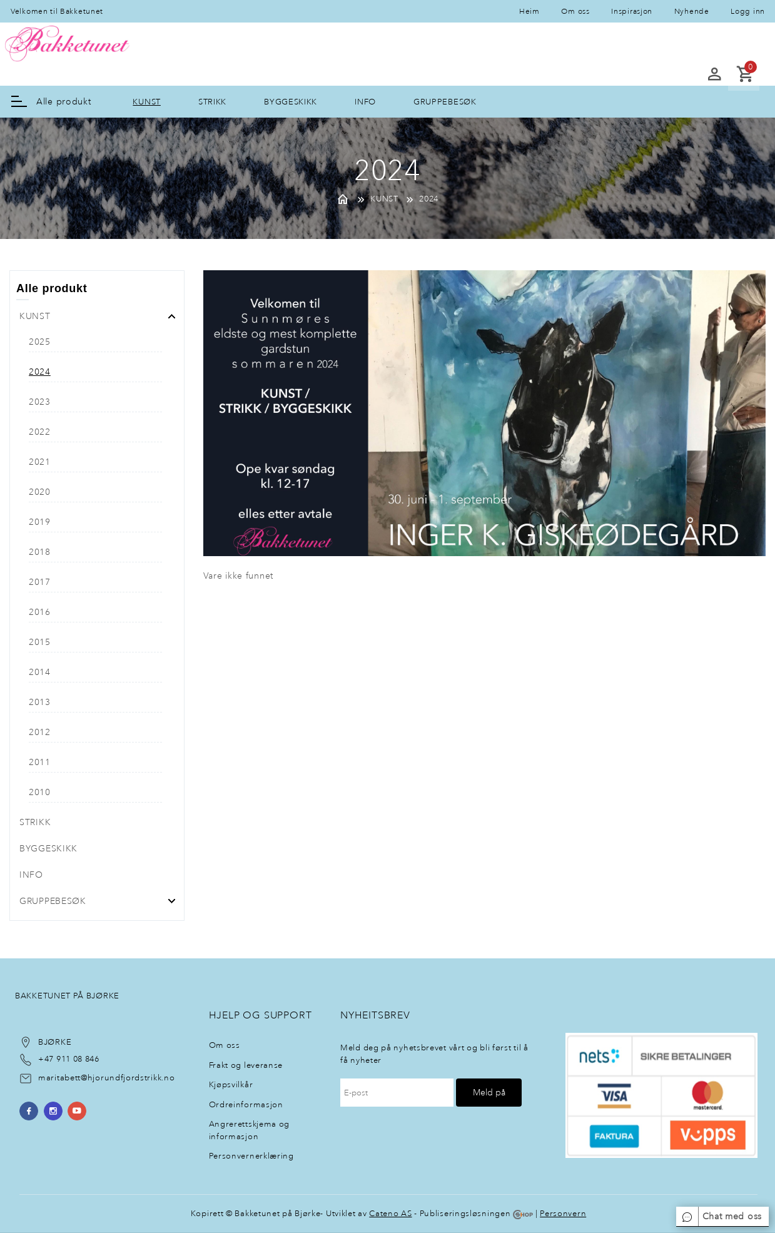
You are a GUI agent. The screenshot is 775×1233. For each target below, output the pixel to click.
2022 (40, 432)
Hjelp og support (260, 1015)
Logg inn (748, 11)
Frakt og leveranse (246, 1065)
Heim (529, 11)
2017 (40, 582)
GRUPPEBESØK (445, 101)
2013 (40, 702)
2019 (40, 522)
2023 (40, 402)
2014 (40, 672)
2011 (40, 762)
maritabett (59, 1077)
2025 (40, 342)
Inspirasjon (631, 11)
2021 (40, 462)
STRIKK (212, 101)
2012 (40, 732)
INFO (365, 101)
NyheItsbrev (375, 1015)
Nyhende (691, 11)
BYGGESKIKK (290, 101)
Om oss (575, 11)
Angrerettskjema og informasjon (249, 1130)
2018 (40, 552)
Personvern (563, 1213)
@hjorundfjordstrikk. (122, 1077)
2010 (40, 792)
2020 (40, 492)
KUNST (147, 101)
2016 (40, 612)
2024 (428, 199)
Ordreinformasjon (246, 1104)
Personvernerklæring (251, 1155)
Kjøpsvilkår (231, 1084)
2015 (40, 642)
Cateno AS (390, 1213)
